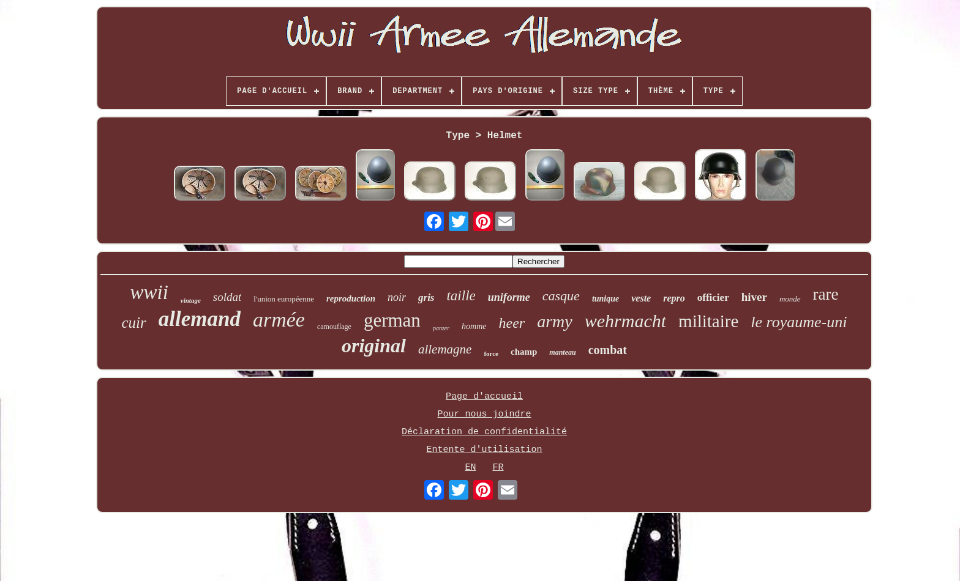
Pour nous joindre (484, 414)
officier (713, 297)
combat (607, 350)
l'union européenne (283, 298)
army (554, 321)
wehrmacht (625, 321)
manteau (562, 352)
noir (397, 297)
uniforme (509, 297)
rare (826, 294)
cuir (134, 322)
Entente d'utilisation (484, 450)
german (392, 320)
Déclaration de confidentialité (484, 432)
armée (279, 319)
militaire (708, 321)
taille (460, 295)
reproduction (350, 298)
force (491, 353)
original (374, 346)
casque (561, 295)
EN (470, 467)
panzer (441, 328)
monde (790, 298)
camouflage (334, 326)
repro (674, 298)
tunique (605, 298)
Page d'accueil (484, 396)
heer (512, 323)
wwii (149, 292)
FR (498, 467)
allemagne (444, 349)
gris (426, 297)
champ (524, 352)
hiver (754, 296)
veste (641, 298)
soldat (227, 296)
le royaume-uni (799, 322)
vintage (191, 300)
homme (474, 326)
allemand (200, 319)
